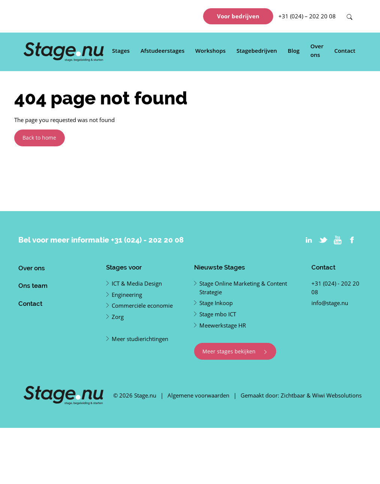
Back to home (39, 137)
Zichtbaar (293, 395)
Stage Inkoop (216, 303)
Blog (294, 50)
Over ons (316, 50)
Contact (344, 50)
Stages (121, 50)
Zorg (118, 316)
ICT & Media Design (137, 283)
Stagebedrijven (256, 50)
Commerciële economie (142, 305)
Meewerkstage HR (222, 325)
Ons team (33, 285)
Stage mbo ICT (217, 314)
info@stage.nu (329, 303)
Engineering (127, 294)
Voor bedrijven (238, 16)
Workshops (210, 50)
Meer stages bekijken (235, 351)
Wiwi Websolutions (337, 395)
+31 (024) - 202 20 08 (147, 239)
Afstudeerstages (162, 50)
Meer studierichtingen (140, 339)
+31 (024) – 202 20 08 (307, 16)
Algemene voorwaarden (198, 395)
